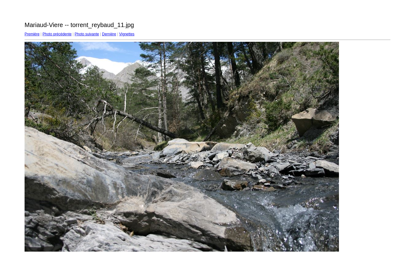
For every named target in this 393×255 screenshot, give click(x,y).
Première (32, 34)
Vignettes (126, 34)
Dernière (109, 34)
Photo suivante (87, 34)
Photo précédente (57, 34)
